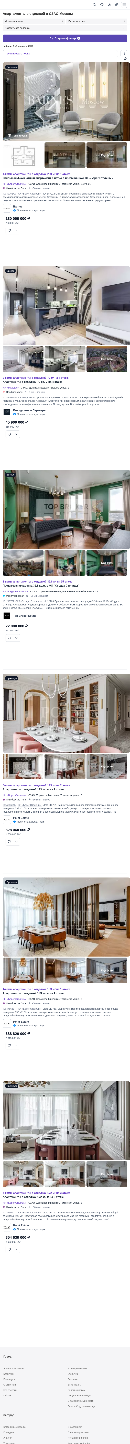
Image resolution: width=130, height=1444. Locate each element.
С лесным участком (78, 1432)
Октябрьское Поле (16, 187)
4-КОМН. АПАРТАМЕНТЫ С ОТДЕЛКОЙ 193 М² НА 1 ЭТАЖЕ (36, 988)
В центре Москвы (77, 1368)
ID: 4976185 (9, 396)
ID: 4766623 (9, 1211)
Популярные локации (79, 1395)
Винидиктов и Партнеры (29, 409)
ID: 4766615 (9, 803)
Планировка (20, 134)
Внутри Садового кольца (81, 1406)
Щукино (33, 386)
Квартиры (8, 1374)
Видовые (73, 1379)
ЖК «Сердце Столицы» (16, 590)
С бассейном (75, 1427)
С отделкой (9, 1384)
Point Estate (21, 816)
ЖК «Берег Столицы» (15, 182)
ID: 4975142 (9, 192)
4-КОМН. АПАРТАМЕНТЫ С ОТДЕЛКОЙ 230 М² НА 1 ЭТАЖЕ (36, 172)
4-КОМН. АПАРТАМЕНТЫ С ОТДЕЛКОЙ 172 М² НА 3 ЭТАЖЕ (36, 1191)
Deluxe (7, 1395)
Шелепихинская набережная (78, 590)
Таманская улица (69, 182)
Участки (7, 1437)
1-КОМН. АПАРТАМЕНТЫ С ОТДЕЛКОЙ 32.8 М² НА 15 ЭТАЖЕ (37, 580)
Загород (8, 1415)
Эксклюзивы (74, 1384)
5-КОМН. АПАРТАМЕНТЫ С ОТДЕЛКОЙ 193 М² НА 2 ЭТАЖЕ (36, 784)
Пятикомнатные (96, 21)
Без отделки (10, 1390)
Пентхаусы (9, 1379)
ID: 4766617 (9, 1007)
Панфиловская (14, 391)
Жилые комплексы (13, 1368)
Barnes (17, 205)
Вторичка (73, 1374)
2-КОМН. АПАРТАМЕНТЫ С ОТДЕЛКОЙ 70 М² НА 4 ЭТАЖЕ (36, 376)
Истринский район (78, 1437)
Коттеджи (8, 1432)
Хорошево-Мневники (47, 182)
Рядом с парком (76, 1390)
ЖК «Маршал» (11, 386)
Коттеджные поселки (14, 1427)
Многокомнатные (34, 21)
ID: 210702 (8, 600)
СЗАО (31, 182)
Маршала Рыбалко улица (52, 386)
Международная (15, 594)
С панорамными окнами (81, 1401)
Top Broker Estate (24, 614)
